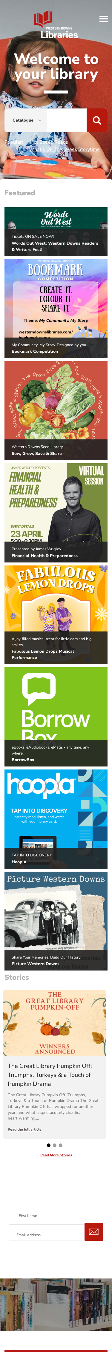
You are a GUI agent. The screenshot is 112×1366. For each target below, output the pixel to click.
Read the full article (25, 1129)
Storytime (89, 149)
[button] (104, 18)
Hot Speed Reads (49, 142)
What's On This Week (53, 149)
